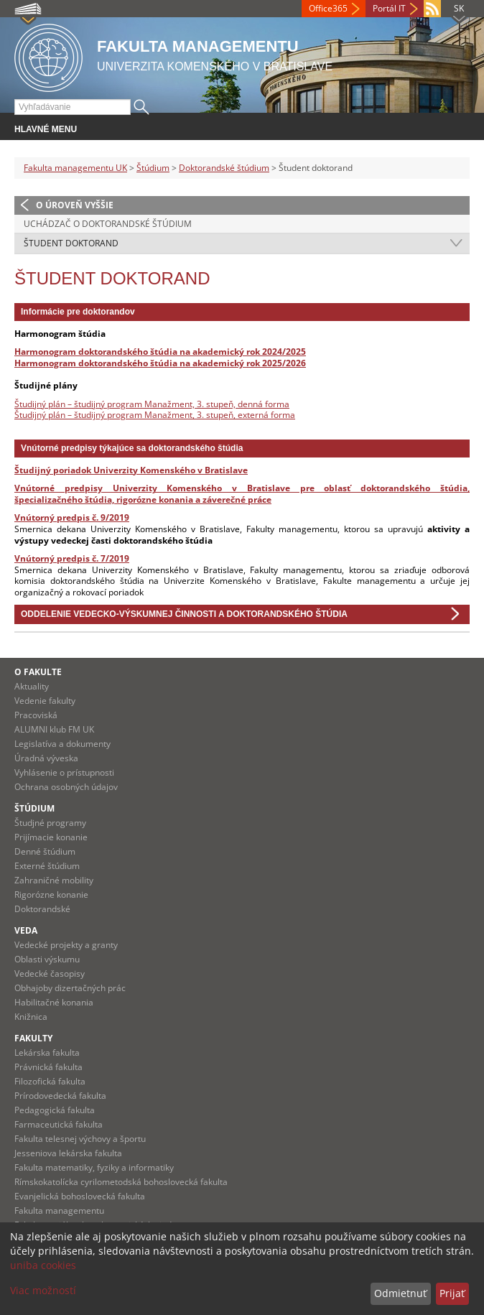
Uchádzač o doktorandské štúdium (108, 224)
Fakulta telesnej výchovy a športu (80, 1139)
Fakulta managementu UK (75, 168)
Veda (25, 930)
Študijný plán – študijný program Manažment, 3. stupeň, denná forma (151, 404)
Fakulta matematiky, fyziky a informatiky (94, 1167)
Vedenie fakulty (44, 700)
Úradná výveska (46, 758)
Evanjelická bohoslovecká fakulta (79, 1196)
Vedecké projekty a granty (66, 945)
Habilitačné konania (53, 1002)
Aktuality (31, 686)
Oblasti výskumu (47, 959)
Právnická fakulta (48, 1067)
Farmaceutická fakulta (58, 1124)
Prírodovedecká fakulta (60, 1095)
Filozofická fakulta (49, 1081)
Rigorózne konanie (51, 894)
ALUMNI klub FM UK (54, 729)
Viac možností (43, 1290)
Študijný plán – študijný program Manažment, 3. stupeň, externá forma (154, 415)
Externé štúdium (47, 866)
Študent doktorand (71, 243)
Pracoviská (35, 715)
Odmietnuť (400, 1293)
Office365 (328, 8)
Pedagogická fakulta (54, 1110)
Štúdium (152, 168)
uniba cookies (43, 1265)
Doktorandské (42, 909)
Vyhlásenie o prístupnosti (64, 772)
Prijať (452, 1293)
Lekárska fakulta (47, 1052)
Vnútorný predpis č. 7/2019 (71, 558)
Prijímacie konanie (51, 837)
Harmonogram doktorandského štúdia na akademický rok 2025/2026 (160, 363)
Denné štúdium (44, 851)
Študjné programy (50, 823)
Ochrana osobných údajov (66, 787)
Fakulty (33, 1038)
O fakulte (38, 672)
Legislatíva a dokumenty (62, 744)
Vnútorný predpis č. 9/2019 (71, 517)
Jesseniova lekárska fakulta (68, 1153)
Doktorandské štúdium (224, 168)
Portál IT (389, 8)
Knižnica (30, 1016)
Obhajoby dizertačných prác (70, 988)
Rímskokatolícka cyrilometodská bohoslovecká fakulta (121, 1182)
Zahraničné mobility (53, 880)
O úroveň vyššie (74, 205)
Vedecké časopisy (49, 973)
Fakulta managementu (59, 1210)
